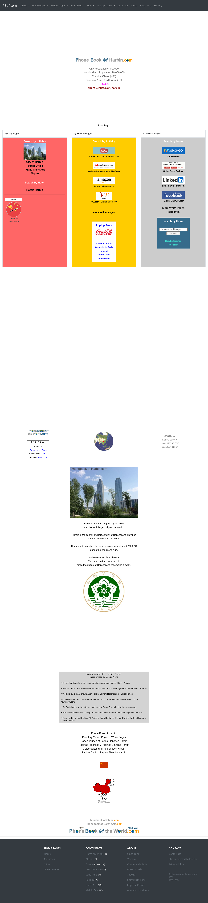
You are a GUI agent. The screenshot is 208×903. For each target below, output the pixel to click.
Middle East (92, 890)
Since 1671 (133, 853)
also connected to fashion (183, 858)
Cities (134, 5)
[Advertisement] (104, 34)
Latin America (93, 869)
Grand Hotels (134, 869)
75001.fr (131, 874)
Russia (89, 879)
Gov (89, 5)
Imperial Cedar (135, 885)
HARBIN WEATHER (104, 105)
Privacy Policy (176, 864)
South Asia (92, 874)
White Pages (39, 5)
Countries (123, 5)
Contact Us (175, 853)
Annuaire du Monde (138, 890)
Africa (89, 858)
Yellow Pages (58, 5)
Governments (51, 869)
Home (47, 853)
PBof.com (10, 5)
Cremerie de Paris (137, 864)
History (158, 5)
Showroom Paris (136, 879)
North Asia (145, 5)
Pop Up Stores (105, 5)
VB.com (131, 858)
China (24, 5)
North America (94, 853)
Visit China (76, 5)
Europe (90, 864)
